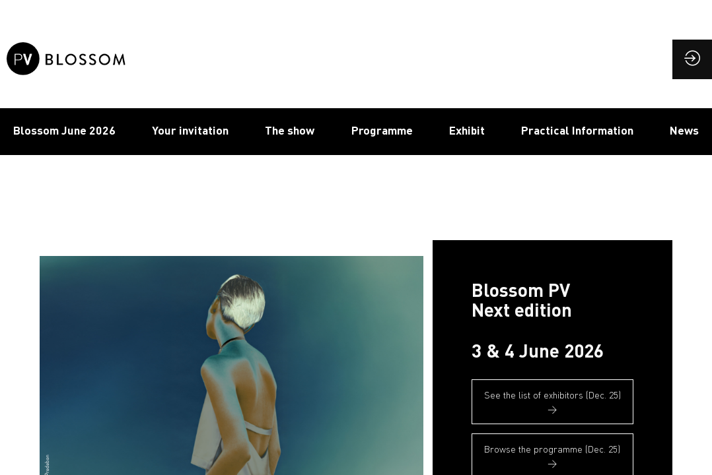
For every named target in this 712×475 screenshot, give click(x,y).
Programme (382, 130)
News (684, 130)
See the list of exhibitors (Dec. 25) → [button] (552, 401)
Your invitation (190, 130)
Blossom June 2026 (64, 130)
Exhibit (467, 130)
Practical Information (577, 130)
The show (289, 130)
